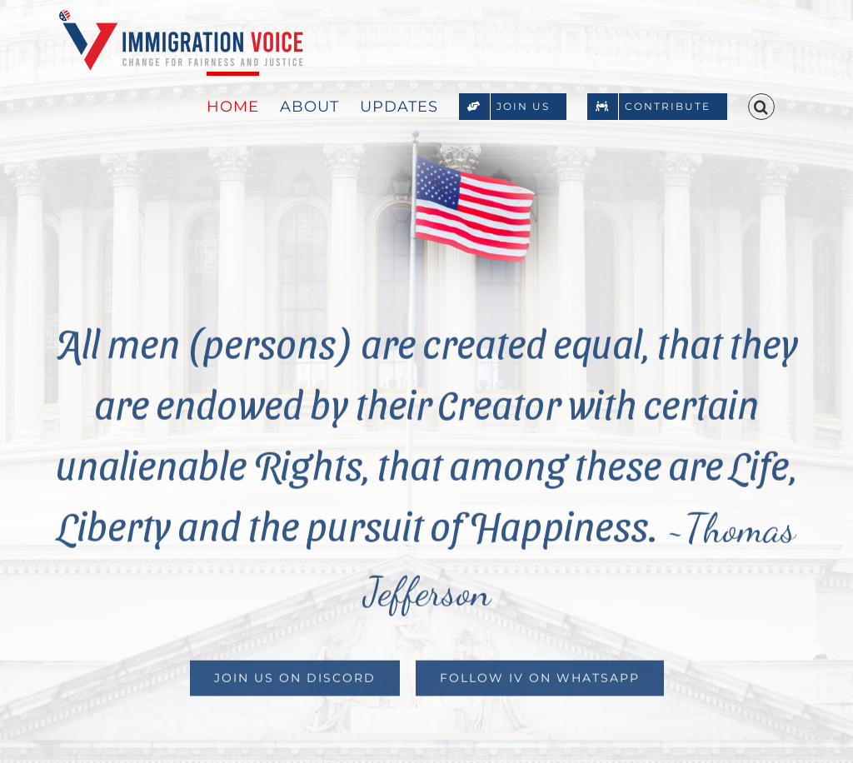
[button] (762, 105)
